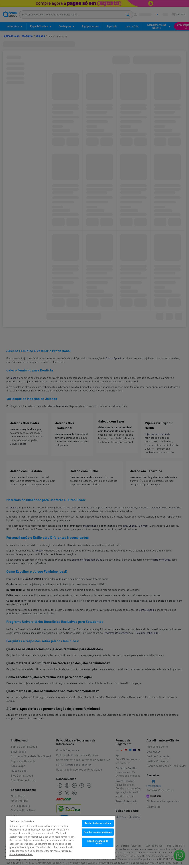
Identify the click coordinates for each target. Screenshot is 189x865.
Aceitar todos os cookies (98, 823)
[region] (60, 837)
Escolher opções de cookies (97, 842)
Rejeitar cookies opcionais (97, 831)
